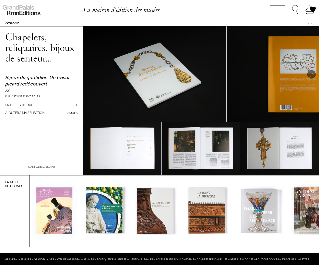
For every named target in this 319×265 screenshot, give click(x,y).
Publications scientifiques (22, 96)
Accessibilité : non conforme (175, 259)
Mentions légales (141, 259)
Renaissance (46, 167)
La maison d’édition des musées (121, 9)
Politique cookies (267, 259)
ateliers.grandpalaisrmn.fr (75, 259)
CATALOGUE (12, 23)
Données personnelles (212, 259)
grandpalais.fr (44, 259)
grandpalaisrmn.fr (18, 259)
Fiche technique (19, 105)
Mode (31, 167)
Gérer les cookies (241, 259)
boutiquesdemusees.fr (112, 259)
